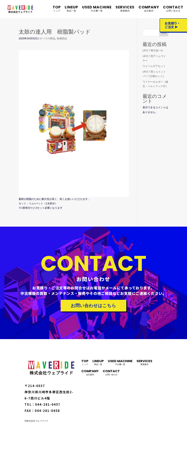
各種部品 (62, 38)
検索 (163, 32)
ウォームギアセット (154, 66)
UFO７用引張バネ (153, 50)
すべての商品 (47, 38)
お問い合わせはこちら (93, 306)
